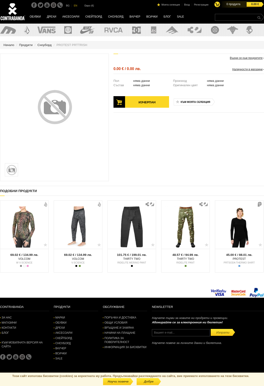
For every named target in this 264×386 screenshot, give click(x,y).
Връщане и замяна (119, 327)
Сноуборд (115, 16)
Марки (60, 317)
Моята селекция (170, 4)
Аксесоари (70, 16)
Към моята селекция (195, 102)
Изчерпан (146, 102)
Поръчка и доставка (120, 317)
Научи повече (118, 381)
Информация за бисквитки (125, 347)
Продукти (26, 45)
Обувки (35, 16)
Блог (167, 16)
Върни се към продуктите (246, 58)
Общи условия (115, 322)
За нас (7, 317)
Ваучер (134, 16)
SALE (180, 16)
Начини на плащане (119, 332)
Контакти (9, 327)
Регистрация (201, 4)
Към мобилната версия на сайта (22, 344)
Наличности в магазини (247, 69)
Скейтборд (93, 16)
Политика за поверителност (116, 340)
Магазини (9, 322)
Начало (8, 45)
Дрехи (51, 16)
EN (75, 5)
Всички (152, 16)
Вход (187, 4)
